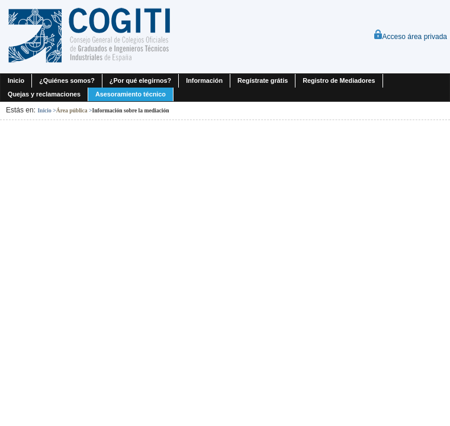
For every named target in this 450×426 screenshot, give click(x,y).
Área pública (72, 110)
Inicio (44, 110)
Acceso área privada (410, 37)
